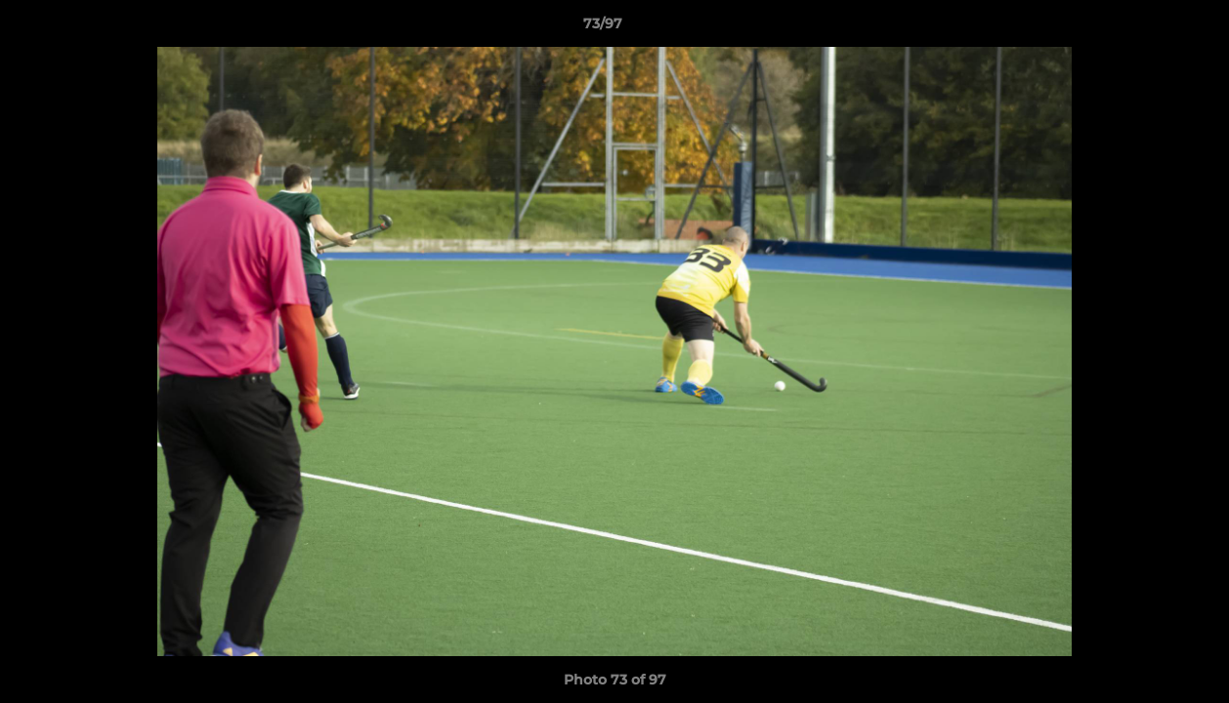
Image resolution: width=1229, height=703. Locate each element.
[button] (1147, 28)
